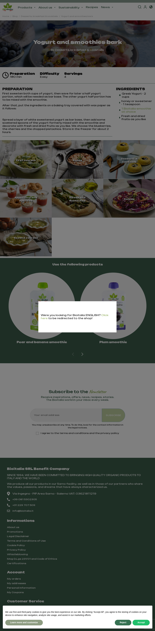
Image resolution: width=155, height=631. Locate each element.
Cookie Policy (16, 545)
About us (13, 527)
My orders (14, 578)
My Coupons (15, 592)
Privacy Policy (16, 549)
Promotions (15, 531)
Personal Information (21, 587)
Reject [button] (123, 622)
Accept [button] (141, 622)
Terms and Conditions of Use (26, 540)
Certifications (16, 563)
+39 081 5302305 (22, 499)
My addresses (16, 583)
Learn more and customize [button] (24, 622)
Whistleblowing (17, 554)
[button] (82, 354)
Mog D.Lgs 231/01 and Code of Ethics (32, 558)
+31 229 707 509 (21, 505)
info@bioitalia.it (20, 510)
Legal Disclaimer (18, 536)
